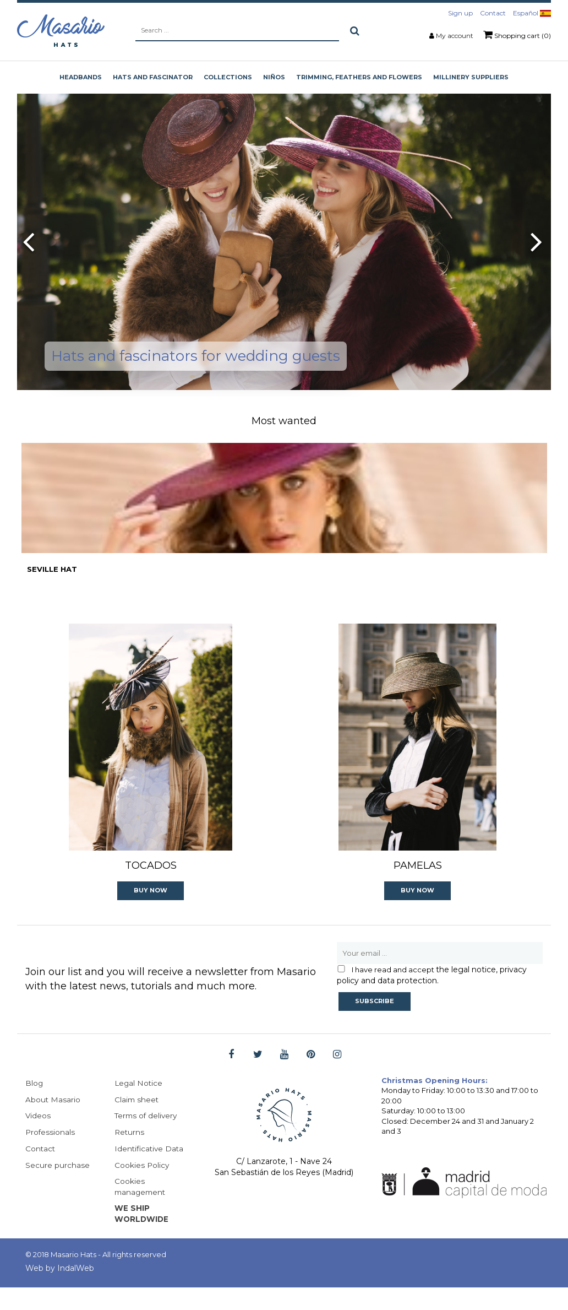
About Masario (53, 1120)
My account (454, 35)
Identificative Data (150, 1170)
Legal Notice (139, 1104)
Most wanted (284, 421)
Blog (34, 1104)
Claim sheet (137, 1120)
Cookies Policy (142, 1187)
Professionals (50, 1154)
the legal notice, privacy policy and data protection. (432, 995)
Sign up (460, 13)
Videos (38, 1137)
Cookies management (141, 1208)
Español (532, 13)
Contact (493, 13)
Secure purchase (57, 1187)
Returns (129, 1154)
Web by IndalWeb (59, 1291)
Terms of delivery (147, 1137)
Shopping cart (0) (517, 35)
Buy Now (150, 910)
